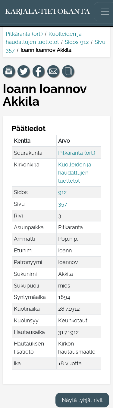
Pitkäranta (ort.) (24, 34)
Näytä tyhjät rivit (82, 400)
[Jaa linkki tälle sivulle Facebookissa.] (39, 71)
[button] (9, 71)
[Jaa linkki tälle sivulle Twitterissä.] (23, 71)
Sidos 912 (77, 42)
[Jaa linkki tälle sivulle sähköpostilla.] (53, 71)
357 (62, 204)
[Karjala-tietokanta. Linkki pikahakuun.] (48, 12)
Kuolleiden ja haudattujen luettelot (74, 172)
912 (62, 192)
